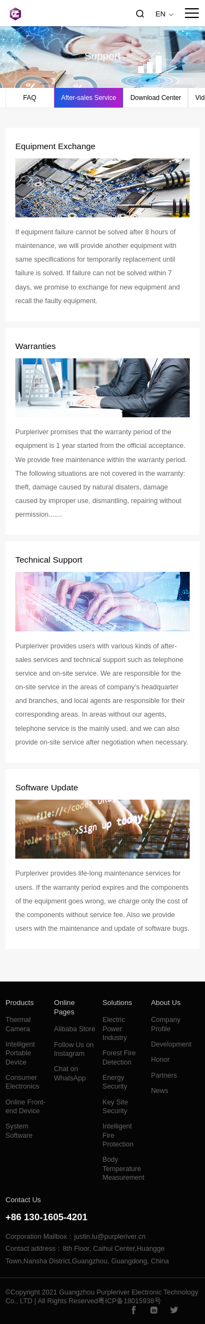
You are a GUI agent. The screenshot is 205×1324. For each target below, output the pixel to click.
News (159, 1091)
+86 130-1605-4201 (46, 1217)
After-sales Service (88, 98)
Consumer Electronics (22, 1082)
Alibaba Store (74, 1029)
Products (19, 1002)
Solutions (117, 1002)
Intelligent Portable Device (20, 1053)
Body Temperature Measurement (124, 1168)
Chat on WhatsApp (70, 1073)
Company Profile (165, 1024)
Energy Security (115, 1082)
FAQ (29, 98)
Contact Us (23, 1200)
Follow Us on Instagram (74, 1049)
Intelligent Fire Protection (118, 1135)
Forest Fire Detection (119, 1057)
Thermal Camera (18, 1024)
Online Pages (64, 1007)
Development (171, 1044)
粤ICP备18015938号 (129, 1301)
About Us (165, 1002)
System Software (19, 1130)
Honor (160, 1059)
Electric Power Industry (115, 1029)
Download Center (155, 98)
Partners (164, 1075)
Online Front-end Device (25, 1106)
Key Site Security (115, 1106)
